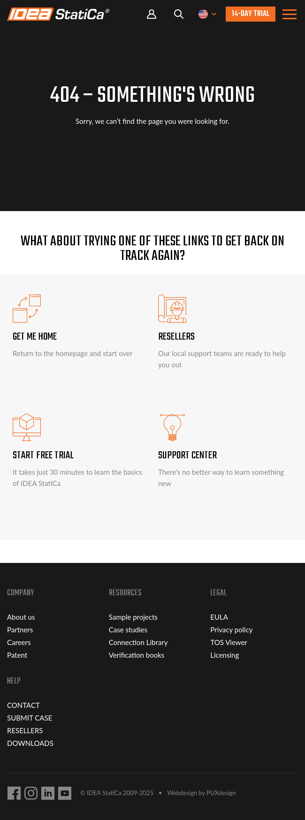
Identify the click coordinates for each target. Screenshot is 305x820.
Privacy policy (231, 629)
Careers (18, 642)
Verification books (137, 655)
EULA (219, 617)
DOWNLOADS (30, 743)
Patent (17, 655)
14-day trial (250, 14)
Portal (151, 14)
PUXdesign (221, 793)
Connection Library (138, 642)
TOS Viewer (228, 642)
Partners (20, 629)
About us (21, 617)
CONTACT (23, 705)
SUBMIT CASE (29, 718)
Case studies (128, 629)
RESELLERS (25, 730)
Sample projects (133, 617)
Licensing (224, 655)
